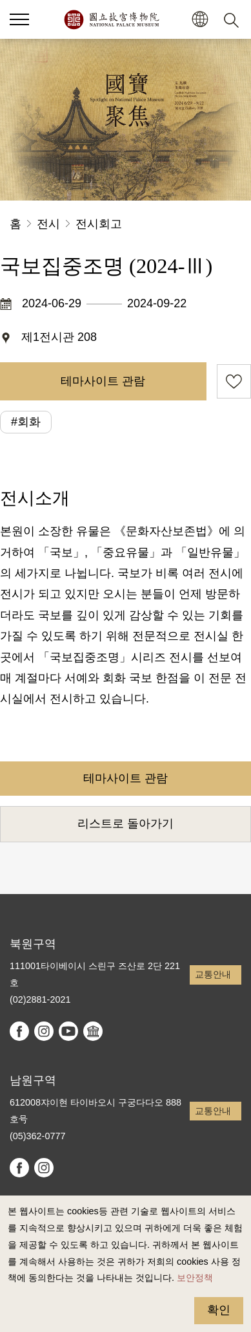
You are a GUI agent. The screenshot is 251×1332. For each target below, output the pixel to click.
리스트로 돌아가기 (125, 823)
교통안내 (213, 974)
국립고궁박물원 (111, 19)
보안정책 (195, 1277)
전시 (48, 223)
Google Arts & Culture (93, 1031)
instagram (44, 1031)
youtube (68, 1031)
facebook (19, 1031)
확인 (218, 1310)
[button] (19, 19)
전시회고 (98, 223)
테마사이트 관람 (103, 381)
